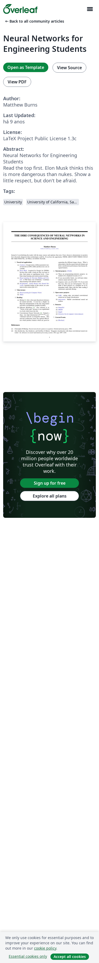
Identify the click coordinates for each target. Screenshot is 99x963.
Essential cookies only (28, 956)
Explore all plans (50, 496)
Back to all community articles (34, 21)
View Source (69, 68)
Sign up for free (49, 483)
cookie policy (45, 948)
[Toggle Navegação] (90, 9)
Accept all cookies (70, 956)
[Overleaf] (20, 9)
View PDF (17, 82)
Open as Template (25, 67)
